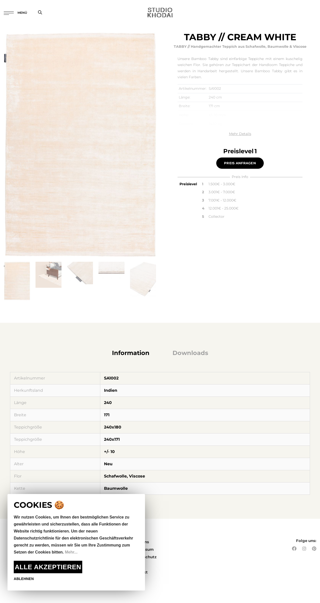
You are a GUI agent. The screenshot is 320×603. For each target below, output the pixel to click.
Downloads (190, 352)
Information (131, 352)
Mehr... (71, 552)
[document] (76, 542)
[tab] (130, 353)
